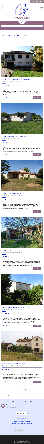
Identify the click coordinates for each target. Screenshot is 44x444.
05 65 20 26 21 (22, 419)
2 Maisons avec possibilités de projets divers (16, 307)
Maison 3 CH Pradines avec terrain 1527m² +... (16, 193)
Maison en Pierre (7, 250)
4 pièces (11, 407)
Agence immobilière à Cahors (7, 39)
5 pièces (15, 407)
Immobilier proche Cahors (20, 39)
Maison (28, 39)
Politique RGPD (8, 438)
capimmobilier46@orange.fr (22, 421)
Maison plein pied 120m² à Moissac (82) (14, 136)
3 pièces (7, 407)
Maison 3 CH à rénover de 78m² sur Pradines (16, 79)
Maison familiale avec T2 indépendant (14, 364)
